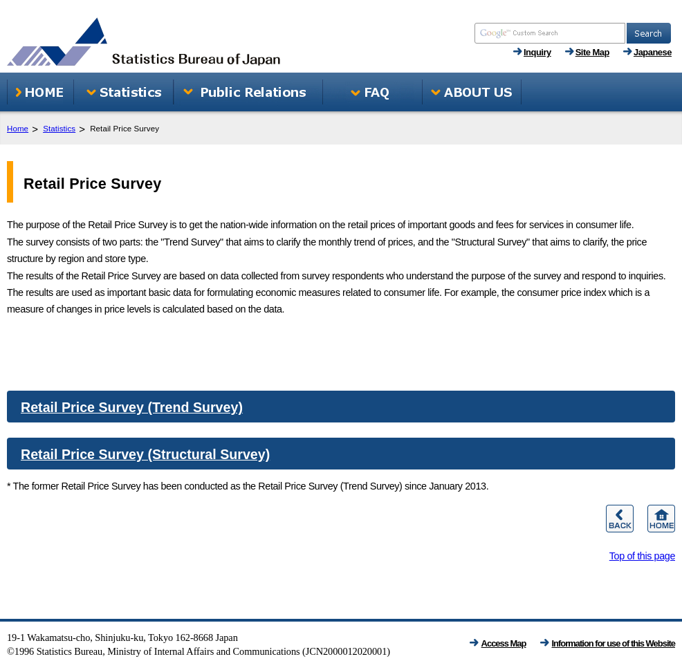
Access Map (503, 643)
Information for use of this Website (614, 643)
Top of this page (642, 555)
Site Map (592, 52)
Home (17, 128)
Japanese (653, 52)
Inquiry (537, 52)
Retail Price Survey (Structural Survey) (145, 454)
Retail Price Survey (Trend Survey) (132, 407)
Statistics (59, 128)
